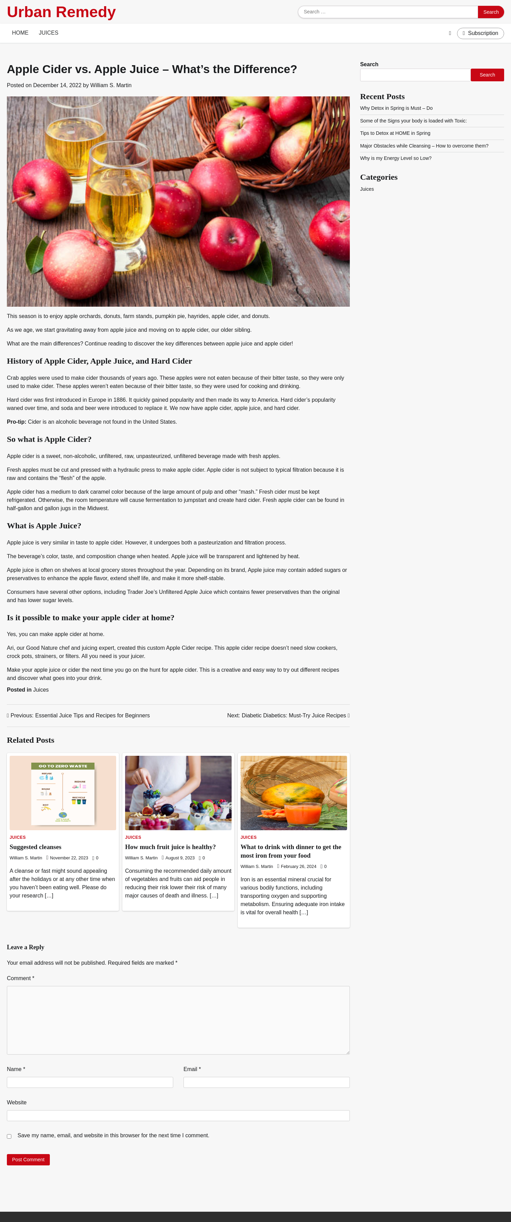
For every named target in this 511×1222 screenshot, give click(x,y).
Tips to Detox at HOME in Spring (395, 133)
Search (369, 64)
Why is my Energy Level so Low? (396, 158)
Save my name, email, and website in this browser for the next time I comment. (113, 1135)
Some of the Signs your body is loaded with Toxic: (414, 121)
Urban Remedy (61, 12)
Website (17, 1102)
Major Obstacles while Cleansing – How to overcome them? (425, 146)
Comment (20, 978)
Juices (48, 33)
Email (192, 1069)
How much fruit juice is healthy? (170, 846)
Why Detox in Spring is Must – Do (396, 108)
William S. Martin (111, 85)
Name (16, 1069)
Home (20, 33)
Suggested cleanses (36, 846)
